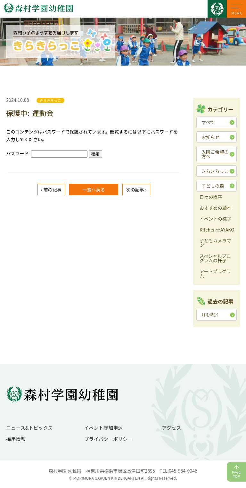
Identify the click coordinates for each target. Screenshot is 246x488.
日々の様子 (211, 197)
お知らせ (210, 137)
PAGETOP (236, 474)
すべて (208, 122)
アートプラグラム (215, 274)
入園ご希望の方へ (215, 154)
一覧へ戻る (93, 189)
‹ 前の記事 (51, 189)
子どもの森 (212, 186)
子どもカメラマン (215, 243)
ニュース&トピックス (29, 427)
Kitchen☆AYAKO (217, 230)
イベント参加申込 (103, 427)
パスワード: (46, 153)
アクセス (171, 427)
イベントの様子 (215, 219)
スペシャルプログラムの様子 (215, 259)
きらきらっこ (215, 171)
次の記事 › (136, 189)
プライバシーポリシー (108, 438)
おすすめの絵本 (215, 208)
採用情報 (16, 438)
